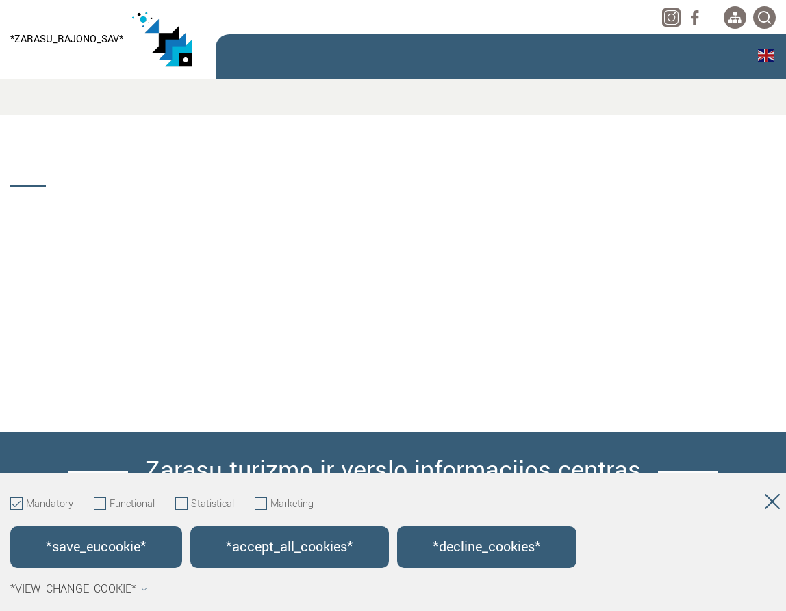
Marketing (284, 504)
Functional (124, 504)
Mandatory (41, 504)
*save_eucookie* (96, 547)
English (766, 55)
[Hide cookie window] (772, 504)
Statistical (204, 504)
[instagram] (671, 17)
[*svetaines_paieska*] (764, 17)
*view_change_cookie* (78, 589)
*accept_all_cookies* (289, 547)
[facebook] (694, 17)
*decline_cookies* (487, 547)
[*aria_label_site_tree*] (735, 17)
